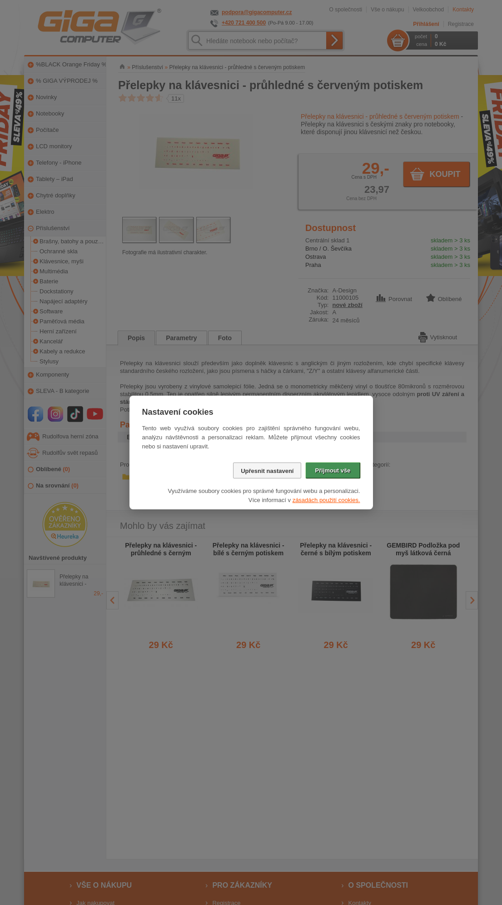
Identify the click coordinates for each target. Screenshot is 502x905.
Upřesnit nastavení (267, 471)
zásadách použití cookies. (326, 500)
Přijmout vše (332, 470)
